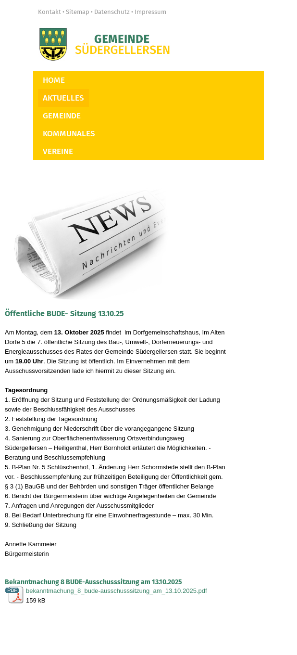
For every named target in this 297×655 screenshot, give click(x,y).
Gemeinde (62, 116)
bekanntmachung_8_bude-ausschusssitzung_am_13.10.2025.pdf (116, 590)
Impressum (150, 11)
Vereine (58, 151)
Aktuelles (63, 98)
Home (54, 80)
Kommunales (69, 133)
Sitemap (77, 11)
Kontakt (49, 11)
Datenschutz (112, 11)
